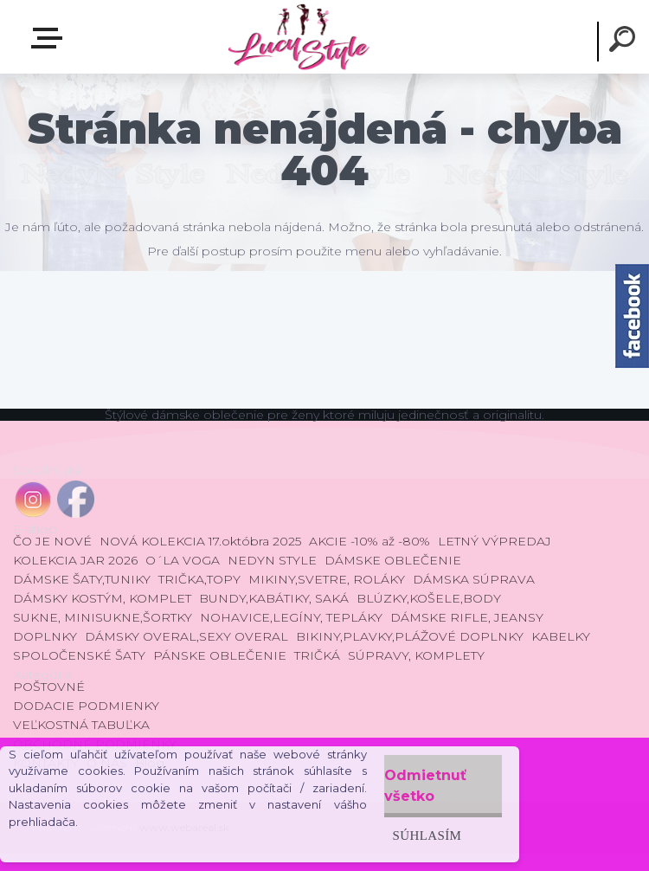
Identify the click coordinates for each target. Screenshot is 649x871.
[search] (624, 41)
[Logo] (298, 36)
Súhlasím (427, 835)
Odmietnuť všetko (425, 785)
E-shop (50, 38)
